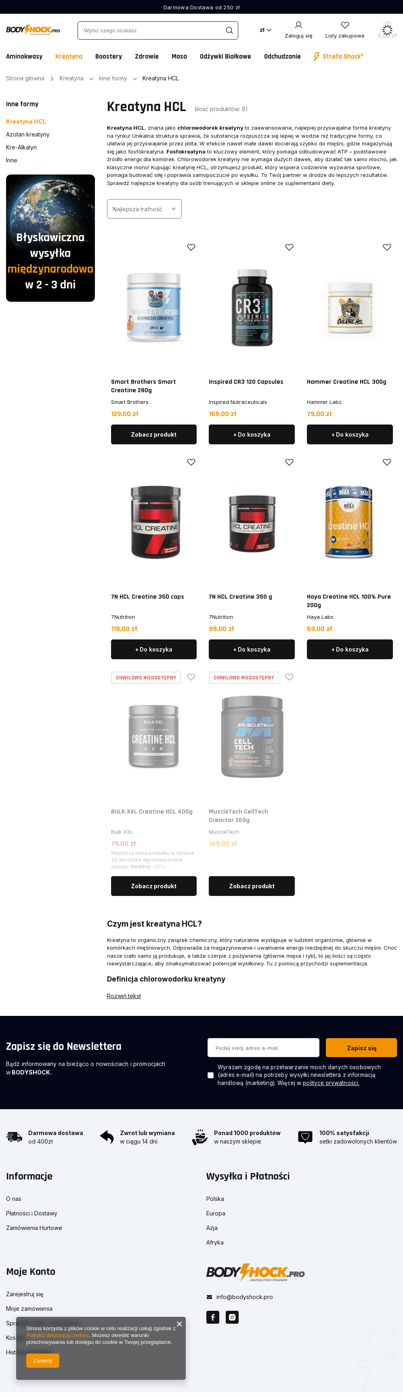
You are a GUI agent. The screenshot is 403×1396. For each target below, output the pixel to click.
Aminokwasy (24, 56)
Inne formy (113, 78)
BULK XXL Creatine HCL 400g (152, 811)
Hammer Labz (324, 402)
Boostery (108, 56)
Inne (11, 160)
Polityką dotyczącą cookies (57, 1335)
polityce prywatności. (331, 1083)
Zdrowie (147, 56)
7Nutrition (123, 617)
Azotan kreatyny (28, 134)
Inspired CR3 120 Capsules (246, 382)
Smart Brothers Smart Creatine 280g (143, 386)
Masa (179, 56)
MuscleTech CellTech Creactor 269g (238, 815)
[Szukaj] (229, 30)
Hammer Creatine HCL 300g (346, 382)
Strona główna (25, 78)
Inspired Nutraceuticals (238, 402)
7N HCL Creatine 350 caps (147, 597)
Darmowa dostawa (55, 1132)
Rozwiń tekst (124, 995)
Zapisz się (361, 1048)
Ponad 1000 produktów (247, 1132)
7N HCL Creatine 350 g (240, 597)
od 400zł (40, 1141)
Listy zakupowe (345, 35)
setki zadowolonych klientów (358, 1141)
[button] (96, 1182)
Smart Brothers (130, 402)
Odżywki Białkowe (225, 56)
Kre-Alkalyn (21, 147)
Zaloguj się (299, 35)
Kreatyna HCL (26, 121)
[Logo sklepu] (33, 29)
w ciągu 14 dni (138, 1141)
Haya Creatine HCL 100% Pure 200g (349, 601)
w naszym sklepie (237, 1141)
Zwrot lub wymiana (147, 1132)
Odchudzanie (282, 56)
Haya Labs (320, 617)
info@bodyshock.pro (244, 1293)
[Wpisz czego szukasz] (158, 30)
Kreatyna (68, 56)
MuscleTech (224, 831)
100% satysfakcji (344, 1132)
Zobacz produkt (153, 434)
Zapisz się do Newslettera (64, 1046)
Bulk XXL (122, 831)
